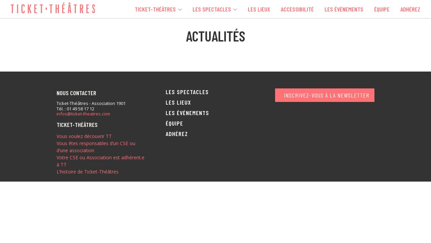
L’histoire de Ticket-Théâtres (88, 171)
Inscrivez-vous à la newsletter (326, 95)
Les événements (344, 9)
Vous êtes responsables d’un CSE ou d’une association (96, 147)
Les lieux (259, 9)
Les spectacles (212, 9)
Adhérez (410, 9)
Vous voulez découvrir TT (84, 136)
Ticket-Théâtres (155, 9)
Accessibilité (297, 9)
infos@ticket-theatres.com (83, 114)
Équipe (382, 9)
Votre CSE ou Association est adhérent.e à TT (100, 161)
